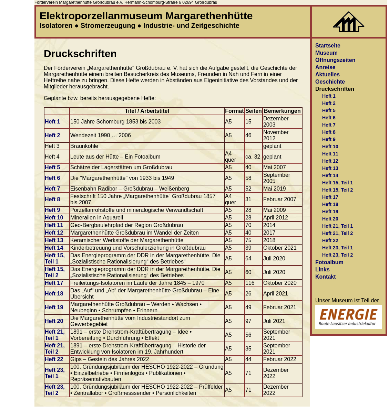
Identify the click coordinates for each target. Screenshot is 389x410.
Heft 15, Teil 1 (55, 258)
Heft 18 (54, 293)
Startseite (327, 45)
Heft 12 (54, 233)
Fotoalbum (329, 262)
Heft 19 (54, 307)
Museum (326, 53)
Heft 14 (54, 248)
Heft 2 (52, 135)
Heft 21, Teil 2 (55, 349)
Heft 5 (52, 167)
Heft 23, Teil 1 (55, 373)
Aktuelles (327, 74)
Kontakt (325, 277)
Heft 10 (54, 217)
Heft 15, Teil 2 (55, 272)
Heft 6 (52, 178)
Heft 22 (54, 359)
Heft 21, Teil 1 (55, 335)
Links (322, 269)
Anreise (325, 67)
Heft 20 (54, 321)
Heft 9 (52, 210)
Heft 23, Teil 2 (55, 390)
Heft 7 (52, 189)
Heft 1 (52, 122)
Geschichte (330, 82)
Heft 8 (52, 199)
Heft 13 (54, 240)
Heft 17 (54, 283)
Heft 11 (54, 225)
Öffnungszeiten (335, 60)
